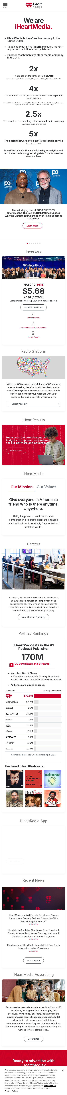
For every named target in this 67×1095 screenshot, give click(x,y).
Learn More (16, 450)
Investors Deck (33, 318)
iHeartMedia (34, 5)
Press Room (33, 960)
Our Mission (22, 487)
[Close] (63, 1073)
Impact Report (33, 337)
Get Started (33, 1038)
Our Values (46, 487)
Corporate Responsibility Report (34, 327)
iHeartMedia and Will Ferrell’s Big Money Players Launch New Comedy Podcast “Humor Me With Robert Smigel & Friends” (33, 918)
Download (15, 861)
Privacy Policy (11, 1093)
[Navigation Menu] (5, 5)
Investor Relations (33, 307)
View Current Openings (33, 617)
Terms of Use (50, 1088)
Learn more (32, 225)
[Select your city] (33, 404)
